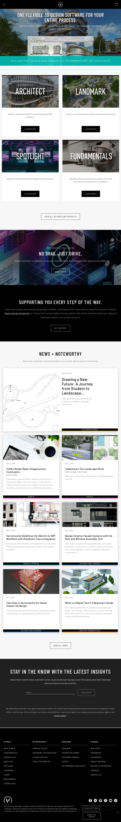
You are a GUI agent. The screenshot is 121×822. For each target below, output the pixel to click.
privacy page (60, 715)
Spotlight (9, 766)
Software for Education (45, 753)
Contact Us (96, 775)
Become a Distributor (101, 766)
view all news (60, 645)
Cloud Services (40, 757)
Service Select (40, 748)
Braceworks (10, 779)
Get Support (60, 328)
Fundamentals (11, 753)
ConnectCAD (10, 784)
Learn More (30, 129)
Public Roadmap (98, 762)
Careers (95, 770)
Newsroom (96, 753)
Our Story (95, 748)
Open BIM (66, 748)
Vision (7, 775)
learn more (91, 129)
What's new (60, 272)
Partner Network (70, 753)
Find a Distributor (41, 762)
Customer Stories (70, 757)
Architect (9, 762)
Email (29, 692)
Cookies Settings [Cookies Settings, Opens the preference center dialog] (91, 808)
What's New (9, 748)
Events (65, 762)
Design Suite (10, 757)
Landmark (8, 770)
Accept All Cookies (91, 816)
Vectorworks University (17, 313)
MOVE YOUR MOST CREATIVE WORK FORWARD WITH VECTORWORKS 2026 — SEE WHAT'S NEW (60, 60)
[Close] (118, 812)
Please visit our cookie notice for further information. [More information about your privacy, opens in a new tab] (23, 814)
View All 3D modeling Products (60, 216)
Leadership (96, 757)
